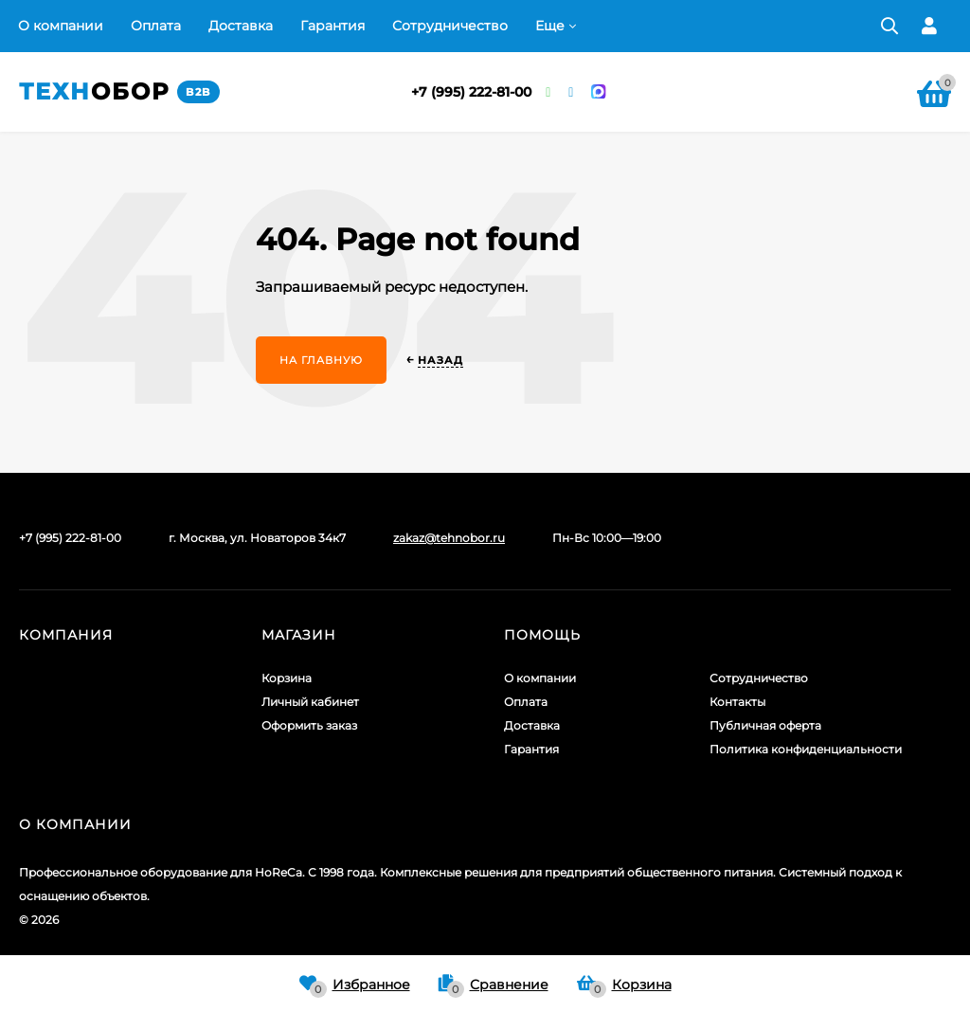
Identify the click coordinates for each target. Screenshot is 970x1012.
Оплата (156, 25)
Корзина (286, 678)
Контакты (737, 702)
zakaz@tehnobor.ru (449, 538)
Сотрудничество (450, 25)
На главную (321, 360)
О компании (60, 25)
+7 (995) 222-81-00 (471, 91)
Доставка (240, 25)
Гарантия (332, 25)
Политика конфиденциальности (806, 749)
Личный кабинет (310, 702)
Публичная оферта (765, 725)
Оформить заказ (309, 725)
